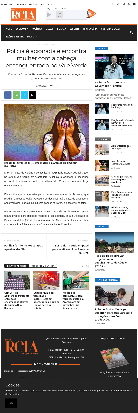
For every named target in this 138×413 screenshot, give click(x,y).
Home (40, 44)
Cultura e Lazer (110, 28)
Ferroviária (90, 28)
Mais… (32, 37)
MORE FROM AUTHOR (43, 266)
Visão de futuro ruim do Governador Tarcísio (110, 83)
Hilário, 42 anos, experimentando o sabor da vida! (120, 210)
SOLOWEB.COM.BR (37, 371)
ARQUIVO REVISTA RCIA (112, 338)
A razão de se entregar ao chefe (120, 162)
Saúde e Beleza (15, 36)
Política (37, 28)
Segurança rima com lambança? (122, 106)
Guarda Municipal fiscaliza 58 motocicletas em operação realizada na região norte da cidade (46, 300)
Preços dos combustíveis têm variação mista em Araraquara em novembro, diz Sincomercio (73, 300)
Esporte (74, 28)
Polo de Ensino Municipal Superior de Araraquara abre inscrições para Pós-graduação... (113, 314)
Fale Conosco (47, 4)
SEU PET (102, 226)
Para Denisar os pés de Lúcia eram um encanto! (121, 195)
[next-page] (87, 266)
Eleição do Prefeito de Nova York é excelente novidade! (122, 123)
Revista (33, 4)
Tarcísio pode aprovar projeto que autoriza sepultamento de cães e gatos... (111, 261)
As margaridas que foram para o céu (121, 147)
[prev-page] (82, 266)
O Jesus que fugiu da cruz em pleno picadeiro (121, 179)
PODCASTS (103, 139)
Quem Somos (7, 4)
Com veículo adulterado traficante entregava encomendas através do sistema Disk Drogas (16, 300)
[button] (131, 33)
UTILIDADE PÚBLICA (108, 280)
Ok (11, 403)
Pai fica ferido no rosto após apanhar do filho (23, 247)
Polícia (61, 28)
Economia (22, 28)
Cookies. (13, 385)
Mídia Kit (21, 4)
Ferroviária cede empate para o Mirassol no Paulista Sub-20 (70, 249)
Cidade (49, 28)
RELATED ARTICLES (16, 266)
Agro (9, 28)
